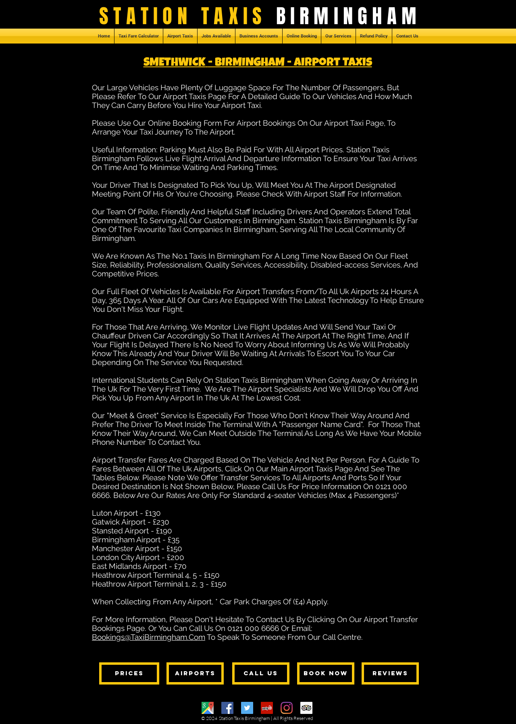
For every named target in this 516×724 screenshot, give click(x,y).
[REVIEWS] (390, 673)
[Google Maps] (208, 708)
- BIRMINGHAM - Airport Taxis (290, 63)
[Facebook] (227, 708)
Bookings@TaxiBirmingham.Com (148, 637)
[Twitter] (247, 708)
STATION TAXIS (187, 16)
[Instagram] (287, 708)
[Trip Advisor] (306, 708)
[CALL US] (260, 673)
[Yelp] (267, 708)
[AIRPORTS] (195, 673)
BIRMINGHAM (349, 16)
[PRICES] (129, 673)
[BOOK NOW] (325, 673)
